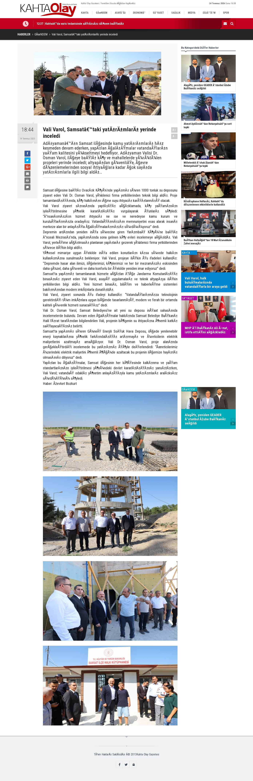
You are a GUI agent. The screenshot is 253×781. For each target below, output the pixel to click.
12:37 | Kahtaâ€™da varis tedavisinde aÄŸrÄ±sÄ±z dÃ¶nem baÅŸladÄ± (80, 23)
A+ (174, 130)
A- (174, 136)
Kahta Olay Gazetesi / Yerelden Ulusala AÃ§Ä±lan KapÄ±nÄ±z (108, 3)
